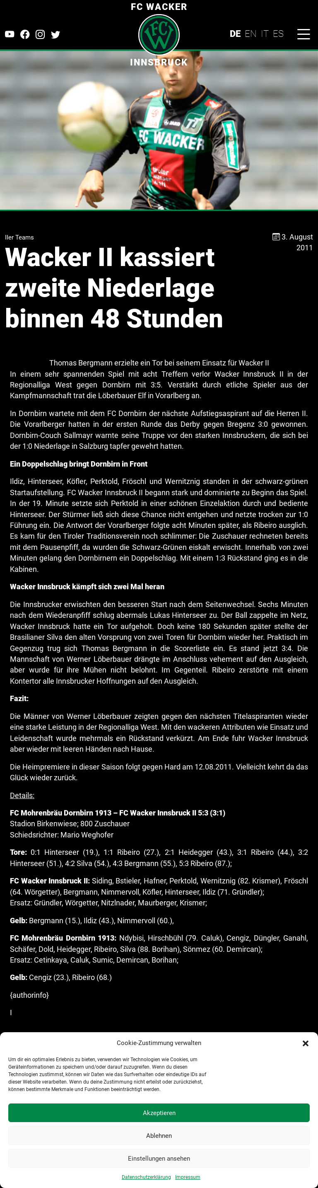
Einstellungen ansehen (159, 1158)
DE (235, 33)
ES (278, 33)
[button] (305, 1043)
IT (265, 33)
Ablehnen (159, 1136)
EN (251, 33)
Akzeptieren (159, 1113)
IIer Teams (19, 237)
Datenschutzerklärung (146, 1177)
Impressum (187, 1177)
